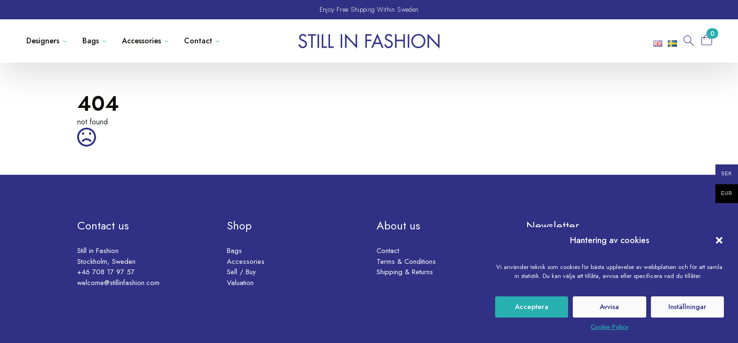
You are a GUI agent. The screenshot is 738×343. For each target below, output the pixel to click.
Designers (42, 40)
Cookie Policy (609, 326)
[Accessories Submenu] (168, 41)
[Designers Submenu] (66, 41)
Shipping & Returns (405, 272)
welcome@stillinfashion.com (118, 283)
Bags (90, 40)
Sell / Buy (241, 272)
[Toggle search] (688, 41)
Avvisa (609, 307)
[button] (719, 240)
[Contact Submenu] (219, 41)
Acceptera (531, 307)
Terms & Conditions (406, 261)
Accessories (141, 40)
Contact (198, 40)
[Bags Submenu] (106, 41)
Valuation (240, 283)
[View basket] (709, 39)
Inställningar (687, 307)
